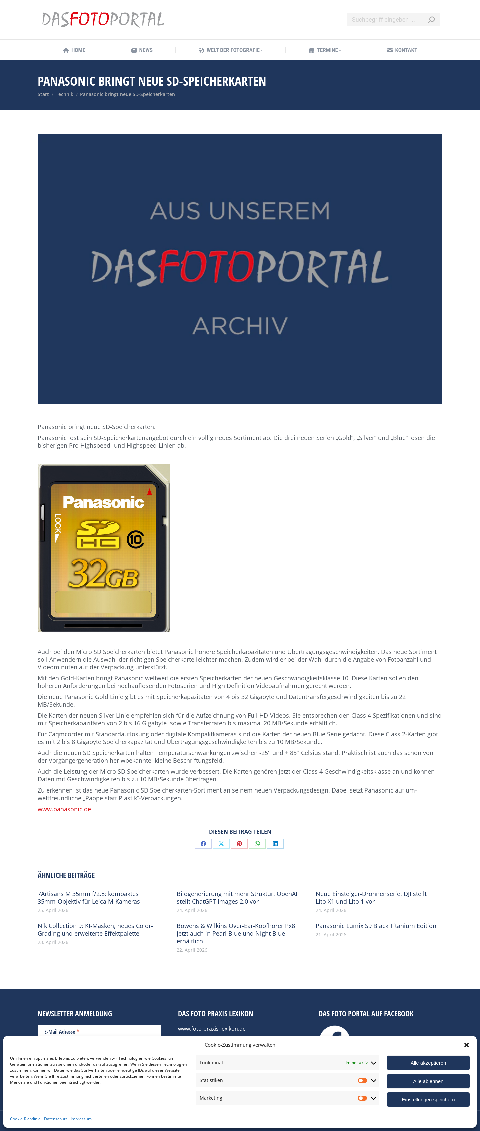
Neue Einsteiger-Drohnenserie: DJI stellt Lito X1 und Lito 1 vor (371, 897)
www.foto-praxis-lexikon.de (212, 1028)
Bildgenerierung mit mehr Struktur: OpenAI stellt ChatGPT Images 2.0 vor (237, 897)
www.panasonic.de (64, 809)
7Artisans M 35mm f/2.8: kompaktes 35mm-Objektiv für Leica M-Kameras (89, 897)
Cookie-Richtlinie (25, 1119)
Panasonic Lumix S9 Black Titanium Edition (376, 926)
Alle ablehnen (428, 1081)
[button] (466, 1045)
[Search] (393, 19)
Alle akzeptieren (428, 1063)
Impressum (81, 1119)
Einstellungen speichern (428, 1099)
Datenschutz (55, 1119)
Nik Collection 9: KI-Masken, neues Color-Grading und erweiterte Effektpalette (95, 929)
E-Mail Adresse (61, 1031)
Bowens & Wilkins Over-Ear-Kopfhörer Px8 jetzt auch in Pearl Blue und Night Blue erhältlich (236, 933)
